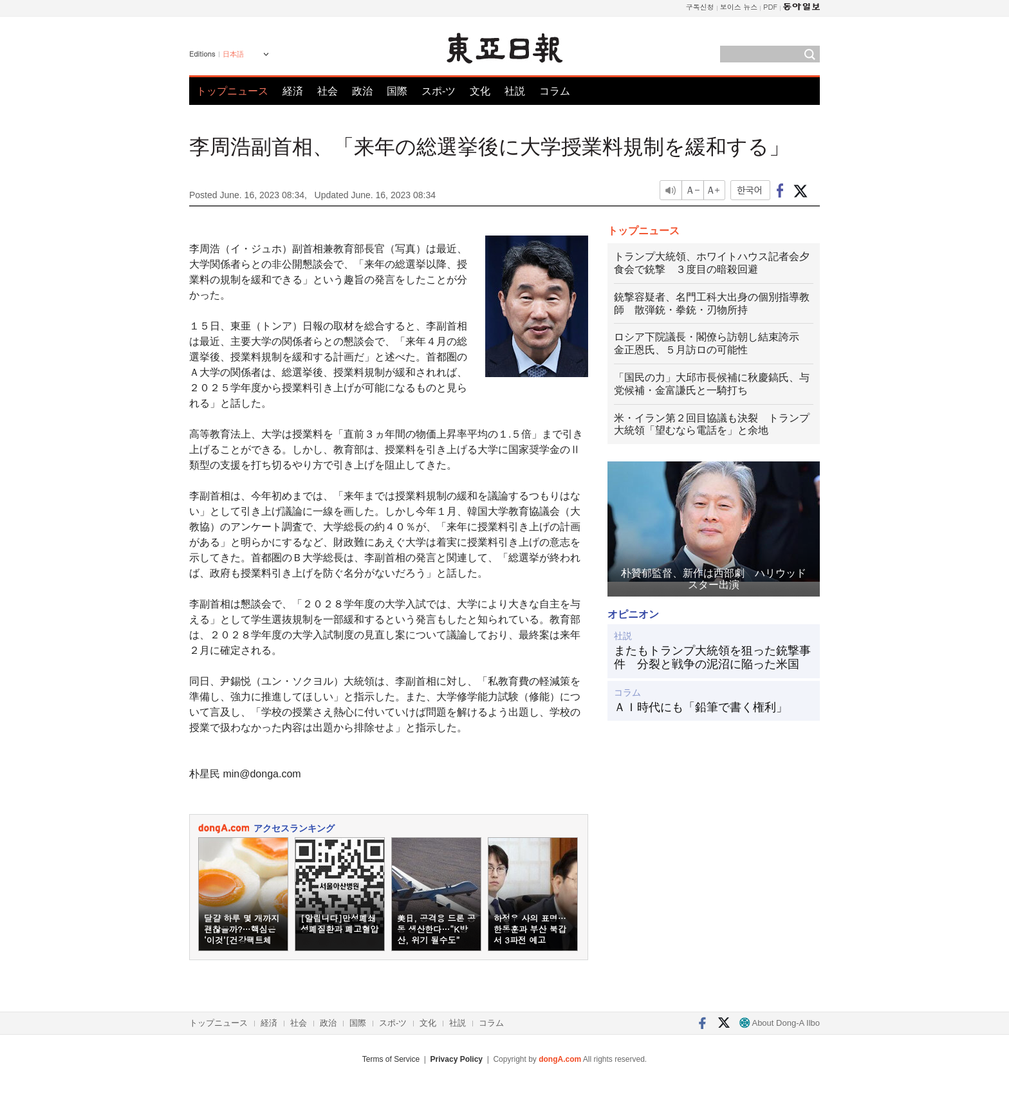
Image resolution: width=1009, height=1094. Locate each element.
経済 (292, 91)
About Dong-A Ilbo (779, 1023)
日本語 (233, 54)
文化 (480, 91)
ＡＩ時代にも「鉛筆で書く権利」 (701, 707)
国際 (397, 91)
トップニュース (232, 91)
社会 (327, 91)
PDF (770, 7)
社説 (514, 91)
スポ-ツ (438, 91)
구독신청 (700, 7)
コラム (554, 91)
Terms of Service (391, 1059)
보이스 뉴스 (739, 7)
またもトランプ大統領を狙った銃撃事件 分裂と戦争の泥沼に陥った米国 (712, 657)
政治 (362, 91)
